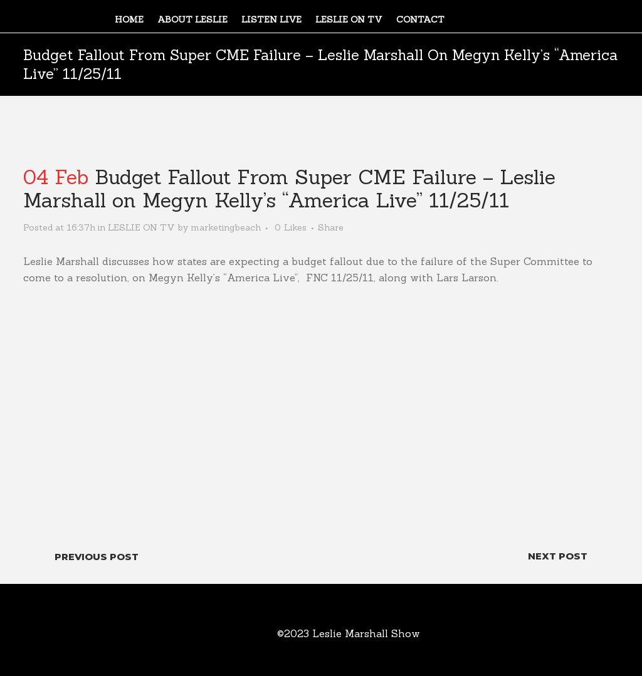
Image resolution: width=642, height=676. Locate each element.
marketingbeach (226, 227)
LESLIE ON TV (141, 227)
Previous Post (97, 557)
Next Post (557, 556)
